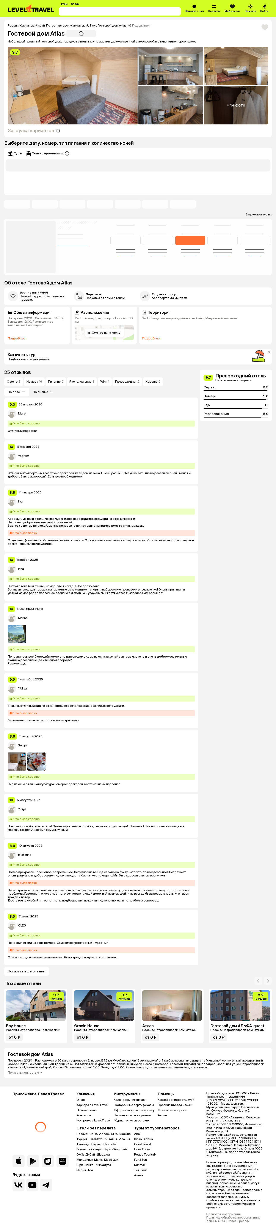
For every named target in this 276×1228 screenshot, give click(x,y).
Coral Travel (142, 1144)
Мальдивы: (85, 1160)
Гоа (90, 1170)
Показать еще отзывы (26, 971)
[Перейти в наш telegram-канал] (46, 1185)
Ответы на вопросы (172, 1110)
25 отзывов (17, 372)
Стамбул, (96, 1139)
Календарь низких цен (130, 1100)
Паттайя (110, 1144)
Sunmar (139, 1165)
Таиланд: (84, 1144)
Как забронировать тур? (176, 1100)
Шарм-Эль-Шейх (115, 1149)
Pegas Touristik (145, 1154)
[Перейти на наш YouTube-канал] (32, 1185)
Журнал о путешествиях (131, 1120)
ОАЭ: (81, 1154)
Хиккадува (103, 1165)
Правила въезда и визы (175, 1105)
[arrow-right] (258, 981)
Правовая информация (223, 1214)
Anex (137, 1134)
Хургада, (95, 1149)
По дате (17, 392)
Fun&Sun (140, 1160)
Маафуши (111, 1160)
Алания (124, 1139)
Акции (162, 1115)
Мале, (98, 1160)
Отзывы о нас (87, 1110)
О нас (81, 1100)
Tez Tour (140, 1170)
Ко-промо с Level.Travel (93, 1120)
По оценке (43, 392)
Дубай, (90, 1154)
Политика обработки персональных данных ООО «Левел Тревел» (233, 1219)
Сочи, (93, 1134)
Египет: (82, 1149)
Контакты (84, 1115)
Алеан (138, 1175)
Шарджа (103, 1154)
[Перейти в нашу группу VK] (19, 1185)
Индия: (82, 1170)
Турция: (83, 1139)
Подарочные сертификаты (134, 1105)
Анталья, (111, 1139)
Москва (125, 1134)
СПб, (115, 1134)
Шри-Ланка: (86, 1165)
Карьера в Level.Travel (92, 1105)
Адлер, (104, 1134)
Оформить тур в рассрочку (134, 1110)
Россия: (83, 1134)
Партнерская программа (132, 1115)
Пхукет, (97, 1144)
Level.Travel (142, 1149)
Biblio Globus (143, 1139)
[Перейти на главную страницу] (31, 8)
